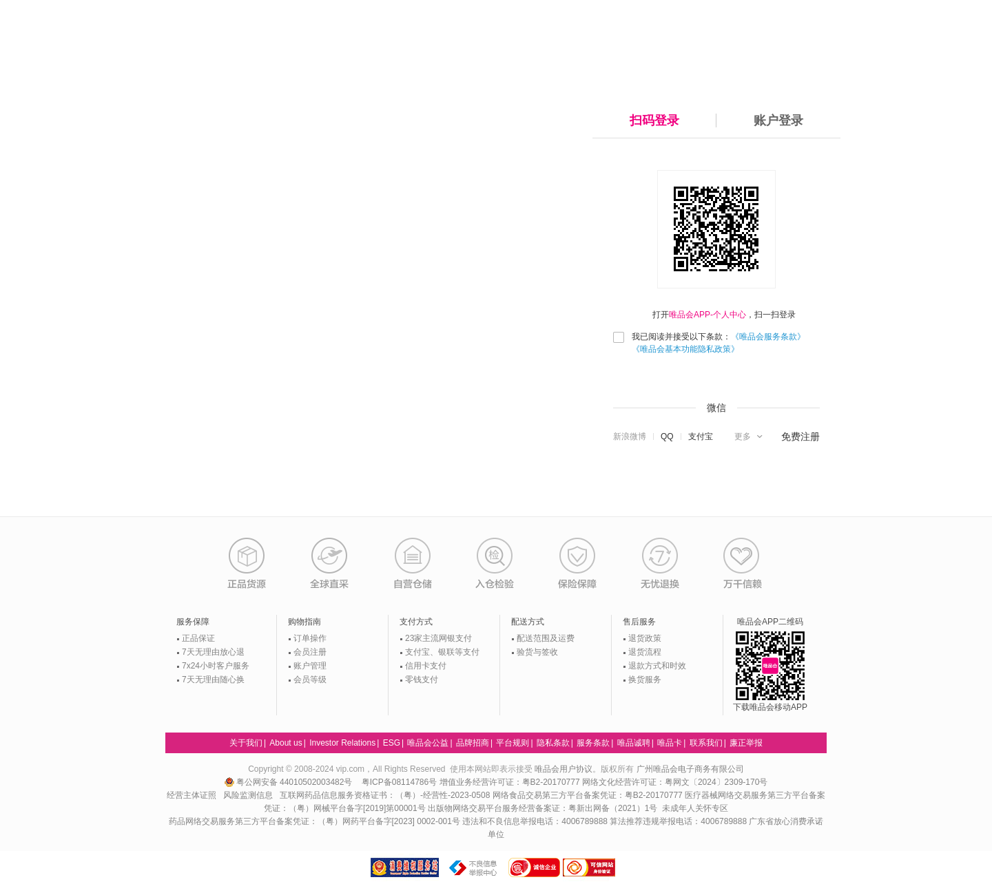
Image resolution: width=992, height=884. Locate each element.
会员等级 (310, 679)
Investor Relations (342, 743)
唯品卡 (669, 743)
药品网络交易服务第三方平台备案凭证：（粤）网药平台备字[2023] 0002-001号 (314, 821)
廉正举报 (746, 743)
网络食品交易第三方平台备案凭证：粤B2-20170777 (589, 795)
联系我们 (706, 743)
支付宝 (700, 436)
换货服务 (644, 679)
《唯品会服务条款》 (768, 336)
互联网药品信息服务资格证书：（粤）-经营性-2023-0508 (385, 795)
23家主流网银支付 (438, 638)
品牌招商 (472, 743)
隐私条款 (553, 743)
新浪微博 (629, 436)
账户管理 (310, 666)
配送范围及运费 (546, 638)
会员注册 (310, 652)
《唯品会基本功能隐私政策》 (685, 349)
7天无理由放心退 (213, 652)
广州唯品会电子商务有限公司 (690, 769)
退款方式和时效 (657, 666)
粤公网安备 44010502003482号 (290, 782)
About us (285, 743)
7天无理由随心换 (213, 679)
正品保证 (198, 638)
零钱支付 (421, 679)
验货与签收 (537, 652)
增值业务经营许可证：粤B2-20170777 (511, 782)
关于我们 (245, 743)
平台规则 (512, 743)
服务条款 (593, 743)
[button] (749, 436)
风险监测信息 (248, 795)
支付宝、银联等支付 (442, 652)
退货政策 (644, 638)
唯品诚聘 (633, 743)
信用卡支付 (425, 666)
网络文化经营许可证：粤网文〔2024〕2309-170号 (674, 782)
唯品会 (195, 34)
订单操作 (310, 638)
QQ (667, 436)
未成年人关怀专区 (695, 808)
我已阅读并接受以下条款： (718, 343)
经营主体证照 (191, 795)
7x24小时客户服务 (215, 666)
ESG (391, 743)
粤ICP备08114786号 (399, 782)
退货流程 (644, 652)
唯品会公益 (427, 743)
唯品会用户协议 (563, 769)
